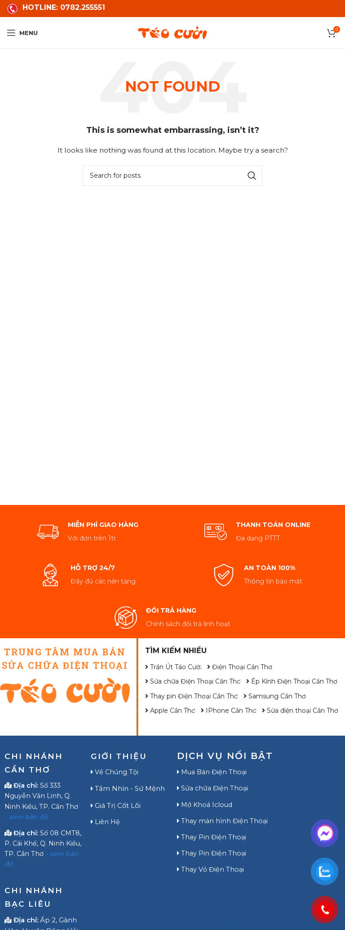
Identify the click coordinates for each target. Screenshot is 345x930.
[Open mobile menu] (22, 33)
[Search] (172, 175)
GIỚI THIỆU (121, 755)
